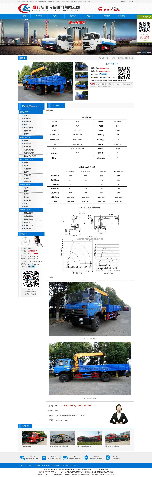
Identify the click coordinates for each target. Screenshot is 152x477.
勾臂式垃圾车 (28, 216)
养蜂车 (26, 134)
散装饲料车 (27, 131)
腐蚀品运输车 (28, 147)
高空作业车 (27, 169)
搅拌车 (26, 172)
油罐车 (26, 140)
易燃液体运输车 (29, 153)
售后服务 (90, 16)
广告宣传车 (27, 118)
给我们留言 (146, 40)
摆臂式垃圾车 (28, 219)
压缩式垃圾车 (28, 213)
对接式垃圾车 (28, 225)
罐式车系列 (26, 137)
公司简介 (39, 16)
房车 (25, 124)
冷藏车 (26, 115)
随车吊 (131, 58)
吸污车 (26, 194)
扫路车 (26, 191)
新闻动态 (73, 16)
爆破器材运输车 (29, 128)
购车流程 (107, 16)
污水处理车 (27, 200)
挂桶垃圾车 (27, 222)
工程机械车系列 (123, 58)
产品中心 (56, 16)
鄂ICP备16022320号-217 (107, 474)
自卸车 (26, 178)
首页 (107, 58)
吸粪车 (26, 203)
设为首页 (130, 1)
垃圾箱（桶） (28, 228)
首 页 (24, 16)
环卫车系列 (26, 184)
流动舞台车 (27, 121)
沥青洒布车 (27, 181)
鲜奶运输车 (27, 143)
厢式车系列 (26, 112)
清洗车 (26, 206)
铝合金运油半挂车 (30, 156)
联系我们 (121, 16)
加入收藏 (123, 1)
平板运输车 (27, 175)
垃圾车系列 (26, 210)
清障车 (26, 162)
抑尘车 (26, 197)
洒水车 (26, 188)
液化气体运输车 (29, 150)
